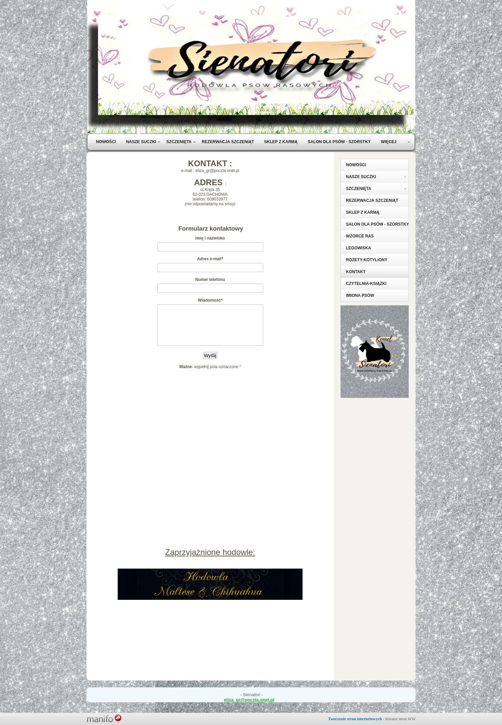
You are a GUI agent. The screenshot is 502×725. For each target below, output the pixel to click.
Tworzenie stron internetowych (355, 719)
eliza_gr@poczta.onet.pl (249, 699)
